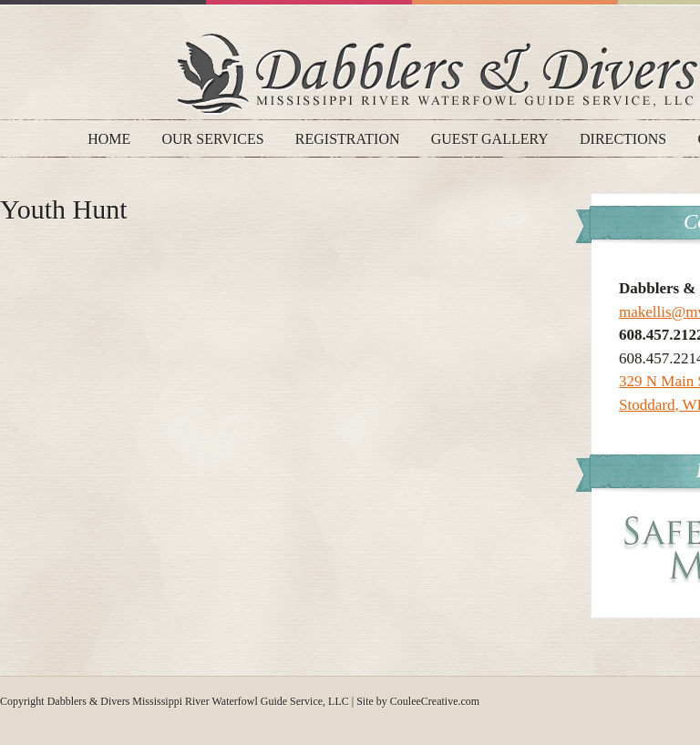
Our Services (213, 139)
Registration (347, 139)
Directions (623, 139)
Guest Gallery (490, 139)
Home (109, 139)
